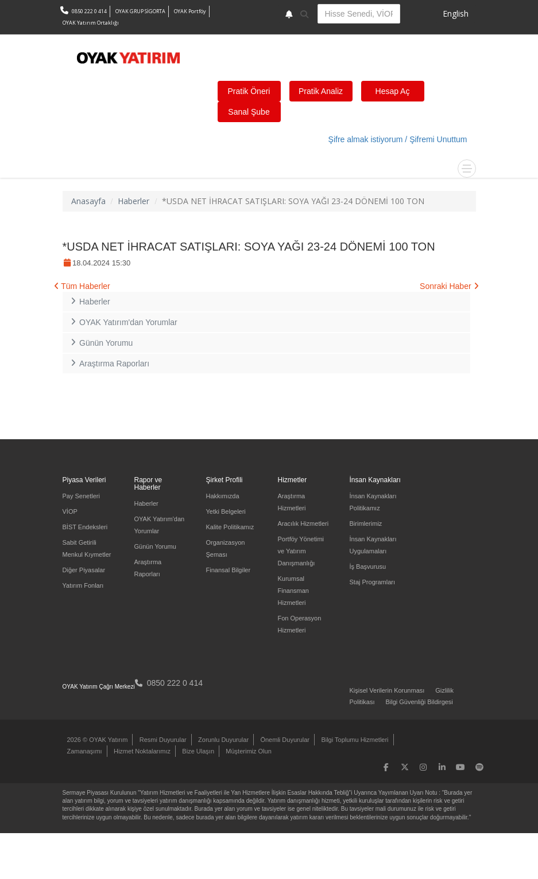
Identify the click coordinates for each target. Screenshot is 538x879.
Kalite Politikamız (230, 527)
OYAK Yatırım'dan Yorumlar (122, 322)
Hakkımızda (222, 496)
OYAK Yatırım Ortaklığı (91, 22)
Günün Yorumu (100, 342)
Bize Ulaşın (198, 751)
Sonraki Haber (449, 286)
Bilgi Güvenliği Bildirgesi (418, 701)
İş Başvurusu (368, 566)
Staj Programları (372, 582)
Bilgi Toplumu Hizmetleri (354, 739)
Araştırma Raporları (109, 363)
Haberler (133, 201)
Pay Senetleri (81, 496)
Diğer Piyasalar (84, 570)
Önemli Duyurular (284, 739)
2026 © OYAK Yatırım (97, 739)
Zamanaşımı (84, 751)
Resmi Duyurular (163, 739)
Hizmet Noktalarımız (142, 751)
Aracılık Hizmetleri (303, 523)
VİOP (70, 511)
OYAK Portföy (190, 11)
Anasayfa (88, 201)
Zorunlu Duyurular (223, 739)
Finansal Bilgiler (228, 570)
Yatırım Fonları (83, 585)
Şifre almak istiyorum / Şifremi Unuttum (397, 139)
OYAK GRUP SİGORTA (140, 11)
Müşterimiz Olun (248, 751)
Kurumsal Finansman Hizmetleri (293, 590)
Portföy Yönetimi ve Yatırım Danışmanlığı (301, 551)
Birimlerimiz (366, 523)
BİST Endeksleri (85, 527)
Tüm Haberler (82, 286)
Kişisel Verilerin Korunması (387, 690)
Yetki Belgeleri (226, 511)
